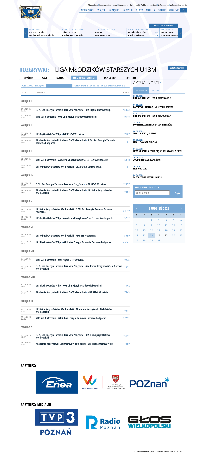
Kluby (132, 5)
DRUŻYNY (28, 77)
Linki (138, 5)
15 (144, 230)
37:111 (126, 318)
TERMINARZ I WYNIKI (84, 77)
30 (151, 240)
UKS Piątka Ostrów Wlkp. (98, 110)
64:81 (127, 310)
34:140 (126, 210)
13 (181, 225)
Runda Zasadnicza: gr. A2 (86, 85)
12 (173, 225)
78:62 (127, 285)
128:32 (126, 267)
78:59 (127, 343)
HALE (44, 77)
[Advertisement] (103, 48)
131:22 (126, 336)
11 (166, 225)
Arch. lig (150, 10)
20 (181, 230)
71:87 (127, 134)
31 (158, 240)
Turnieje (162, 10)
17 (158, 230)
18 (166, 230)
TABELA (60, 77)
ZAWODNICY (110, 77)
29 (144, 240)
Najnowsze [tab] (141, 90)
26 (173, 235)
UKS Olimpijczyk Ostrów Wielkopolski (77, 116)
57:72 (127, 218)
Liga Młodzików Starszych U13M (105, 69)
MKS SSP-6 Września (46, 116)
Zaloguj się (163, 5)
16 (151, 230)
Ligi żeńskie (127, 10)
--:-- (128, 141)
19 (173, 230)
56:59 (127, 235)
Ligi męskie (113, 10)
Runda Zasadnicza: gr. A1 (59, 85)
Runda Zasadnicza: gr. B (113, 85)
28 (136, 240)
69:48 (127, 160)
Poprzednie (27, 85)
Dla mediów (93, 5)
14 (136, 230)
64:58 (127, 191)
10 (158, 225)
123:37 (126, 184)
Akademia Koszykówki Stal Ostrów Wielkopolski (61, 140)
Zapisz (177, 193)
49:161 (126, 242)
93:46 (127, 116)
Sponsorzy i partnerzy (108, 5)
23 (151, 235)
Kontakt (153, 5)
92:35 (127, 260)
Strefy (139, 10)
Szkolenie (174, 10)
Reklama (144, 5)
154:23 (126, 110)
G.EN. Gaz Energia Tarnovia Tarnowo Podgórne (59, 110)
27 (181, 235)
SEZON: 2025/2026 (177, 67)
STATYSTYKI (131, 77)
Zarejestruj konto (178, 5)
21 (136, 235)
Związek (100, 10)
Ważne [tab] (155, 90)
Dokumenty (123, 5)
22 (144, 235)
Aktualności (87, 10)
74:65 (127, 292)
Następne (39, 85)
